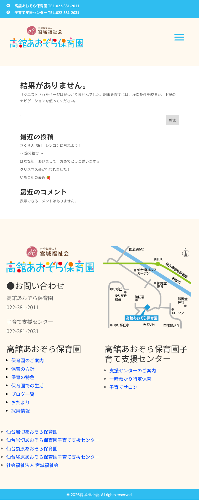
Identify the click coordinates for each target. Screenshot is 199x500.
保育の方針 (22, 368)
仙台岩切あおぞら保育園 (32, 431)
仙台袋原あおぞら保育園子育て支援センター (53, 456)
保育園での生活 (27, 385)
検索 (172, 120)
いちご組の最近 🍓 (35, 177)
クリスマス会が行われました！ (45, 169)
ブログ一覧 (22, 394)
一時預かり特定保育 (130, 378)
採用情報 (20, 410)
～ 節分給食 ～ (31, 153)
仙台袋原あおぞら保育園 (32, 448)
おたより (20, 402)
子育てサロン (123, 386)
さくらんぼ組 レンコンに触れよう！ (51, 145)
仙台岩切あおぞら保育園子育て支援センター (53, 439)
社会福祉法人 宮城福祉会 (32, 465)
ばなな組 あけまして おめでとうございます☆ (60, 161)
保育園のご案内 (27, 360)
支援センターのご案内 (132, 370)
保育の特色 (22, 377)
